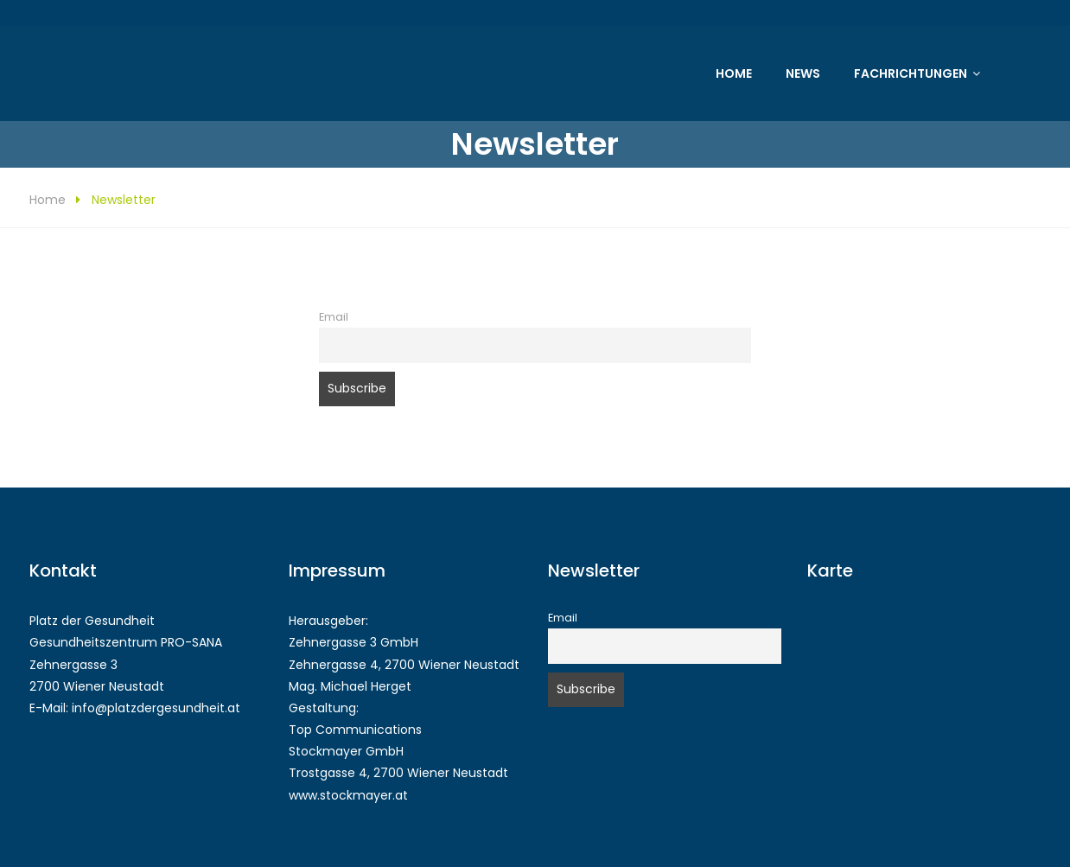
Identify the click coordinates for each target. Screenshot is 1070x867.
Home (734, 73)
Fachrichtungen (910, 73)
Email (333, 316)
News (803, 73)
